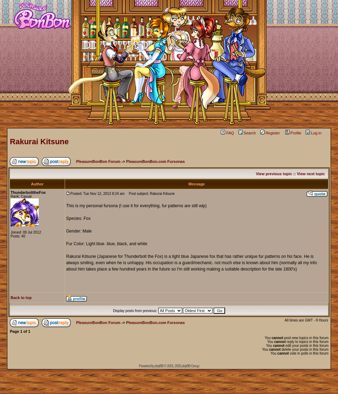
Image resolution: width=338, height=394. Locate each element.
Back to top (21, 298)
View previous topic (274, 174)
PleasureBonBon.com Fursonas (155, 161)
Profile (293, 133)
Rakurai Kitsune (39, 141)
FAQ (227, 133)
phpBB (159, 366)
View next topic (311, 174)
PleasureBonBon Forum (98, 161)
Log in (313, 133)
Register (270, 133)
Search (247, 133)
